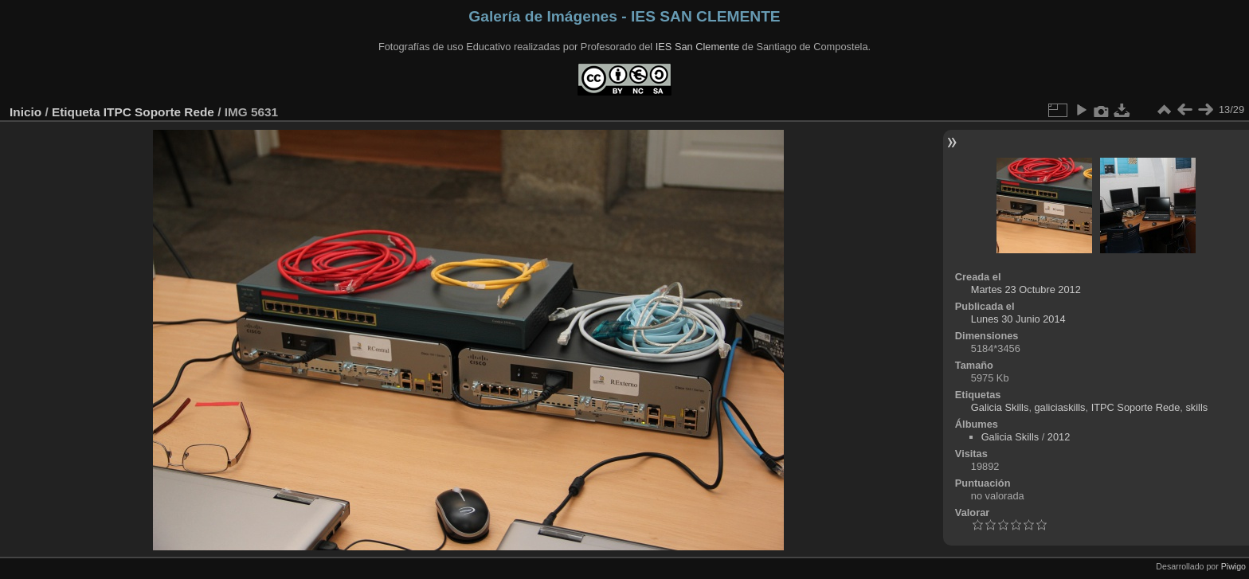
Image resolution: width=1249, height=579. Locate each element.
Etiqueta (76, 112)
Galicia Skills (1000, 407)
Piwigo (1233, 566)
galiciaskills (1060, 407)
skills (1196, 407)
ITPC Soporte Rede (159, 112)
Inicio (25, 112)
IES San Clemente (697, 47)
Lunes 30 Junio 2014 (1018, 319)
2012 (1058, 437)
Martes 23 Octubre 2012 (1026, 289)
